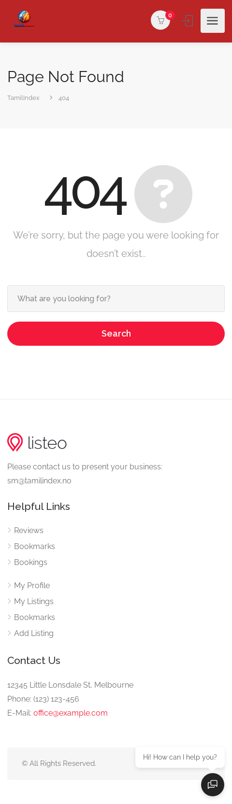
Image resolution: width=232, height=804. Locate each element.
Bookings (30, 562)
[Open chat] (212, 784)
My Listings (34, 601)
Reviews (29, 530)
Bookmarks (34, 546)
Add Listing (34, 633)
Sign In (188, 20)
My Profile (32, 585)
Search (116, 333)
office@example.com (70, 713)
